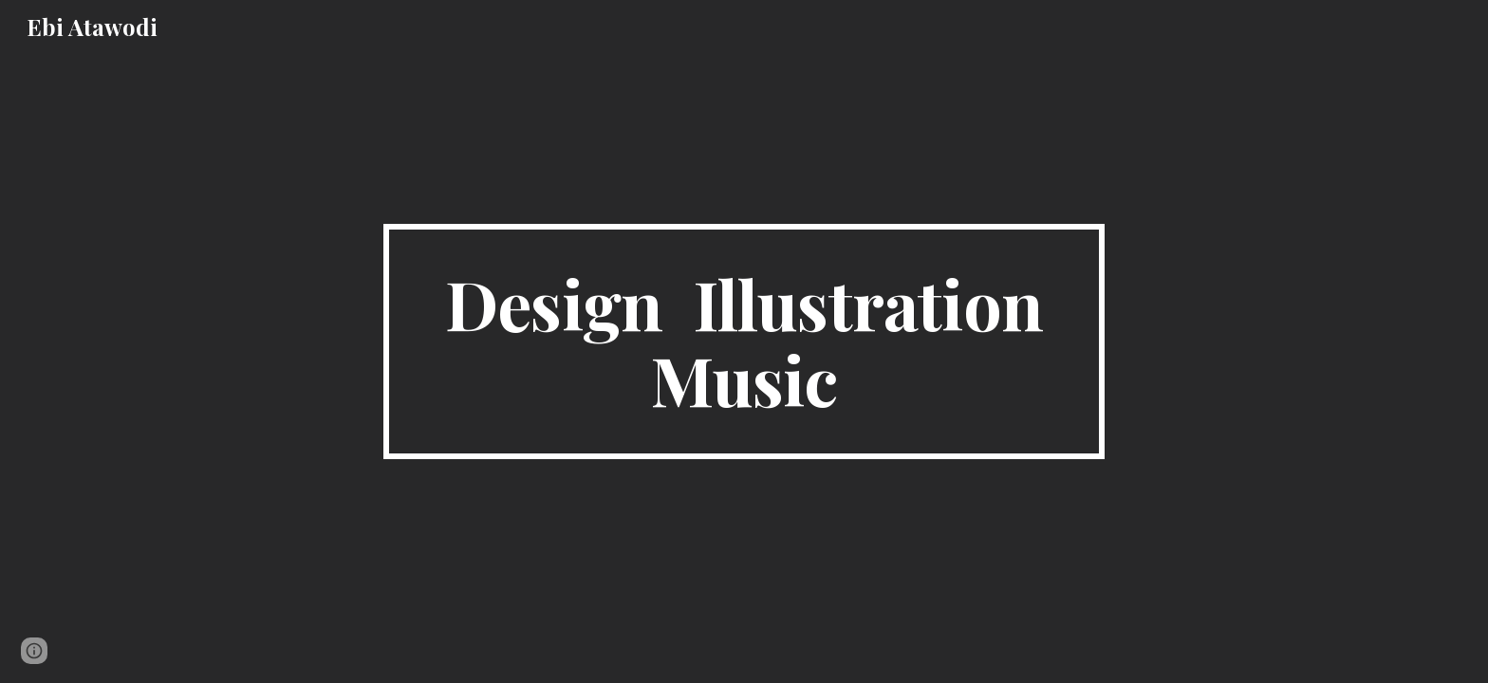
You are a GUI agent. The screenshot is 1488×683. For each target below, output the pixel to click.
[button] (34, 650)
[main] (744, 341)
